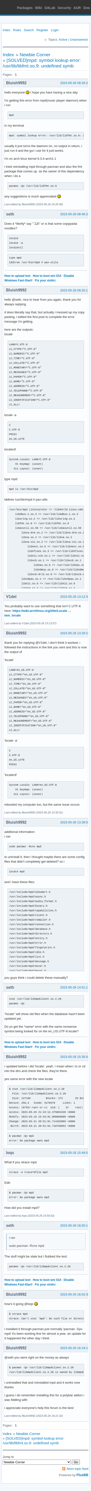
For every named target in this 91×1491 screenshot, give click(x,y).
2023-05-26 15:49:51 (75, 1153)
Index (6, 30)
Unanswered (79, 39)
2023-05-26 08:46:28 (75, 214)
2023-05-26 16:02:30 (75, 1294)
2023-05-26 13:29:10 (75, 633)
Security (64, 8)
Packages (25, 8)
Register (42, 30)
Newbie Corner (35, 54)
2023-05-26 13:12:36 (75, 596)
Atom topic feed (77, 1469)
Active (63, 39)
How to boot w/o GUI (47, 276)
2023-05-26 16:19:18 (75, 1348)
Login (55, 30)
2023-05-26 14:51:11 (75, 987)
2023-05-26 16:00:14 (75, 1225)
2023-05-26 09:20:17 (75, 290)
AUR (77, 8)
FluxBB (82, 1475)
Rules (17, 30)
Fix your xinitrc (45, 280)
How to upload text (17, 276)
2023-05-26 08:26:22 (75, 83)
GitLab (49, 8)
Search (29, 30)
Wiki (38, 8)
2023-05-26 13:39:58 (75, 822)
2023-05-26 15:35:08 (75, 1057)
